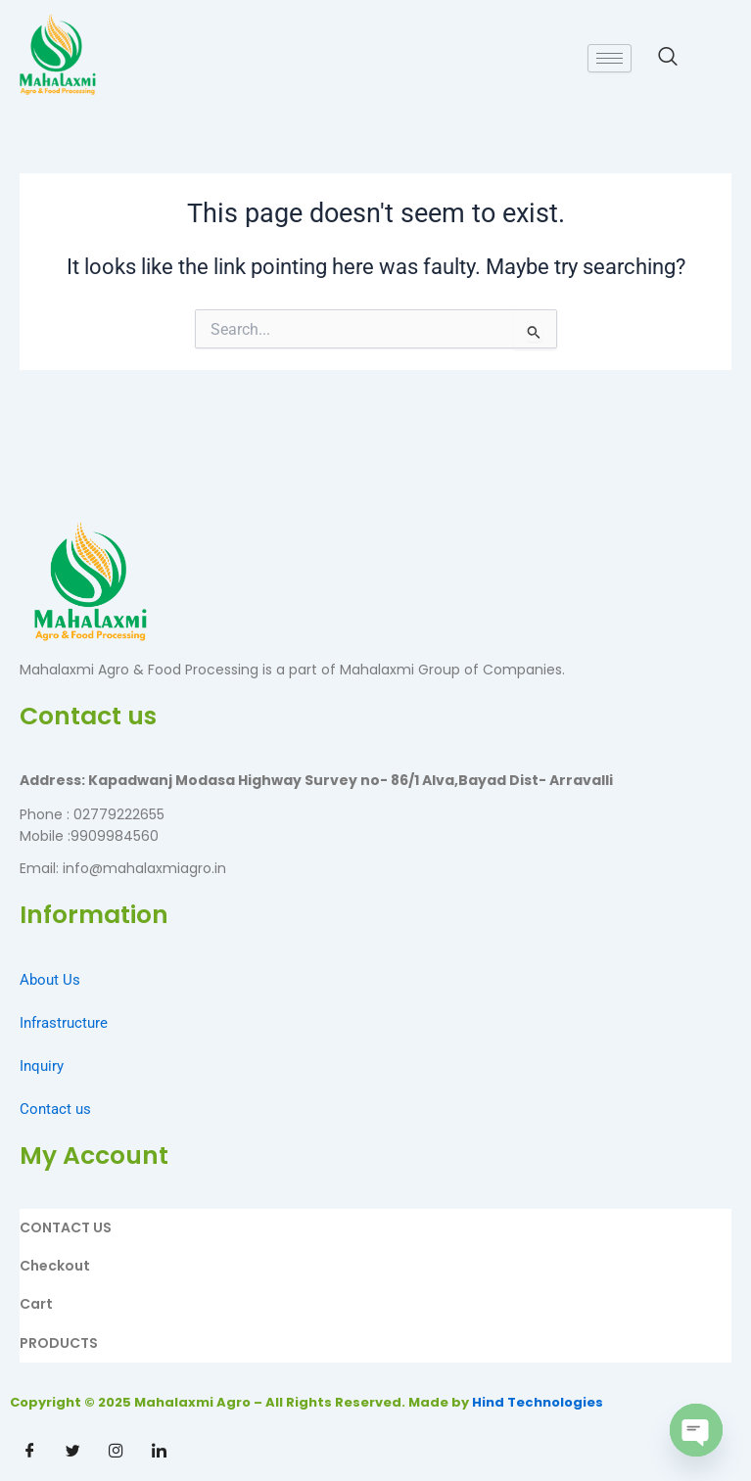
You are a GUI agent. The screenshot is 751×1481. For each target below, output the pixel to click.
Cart (36, 1304)
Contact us (55, 1109)
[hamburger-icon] (609, 58)
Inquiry (42, 1066)
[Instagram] (115, 1451)
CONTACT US (66, 1227)
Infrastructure (64, 1023)
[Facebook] (29, 1451)
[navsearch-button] (658, 57)
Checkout (55, 1265)
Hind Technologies (537, 1402)
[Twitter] (72, 1451)
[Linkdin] (158, 1451)
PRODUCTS (59, 1343)
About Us (50, 980)
